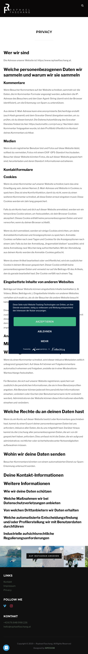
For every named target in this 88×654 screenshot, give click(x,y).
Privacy (7, 590)
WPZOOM (50, 648)
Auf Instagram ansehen (44, 556)
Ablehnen (45, 331)
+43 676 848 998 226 (15, 622)
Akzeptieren (45, 321)
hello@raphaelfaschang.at (17, 626)
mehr (44, 341)
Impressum (10, 586)
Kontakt (8, 581)
